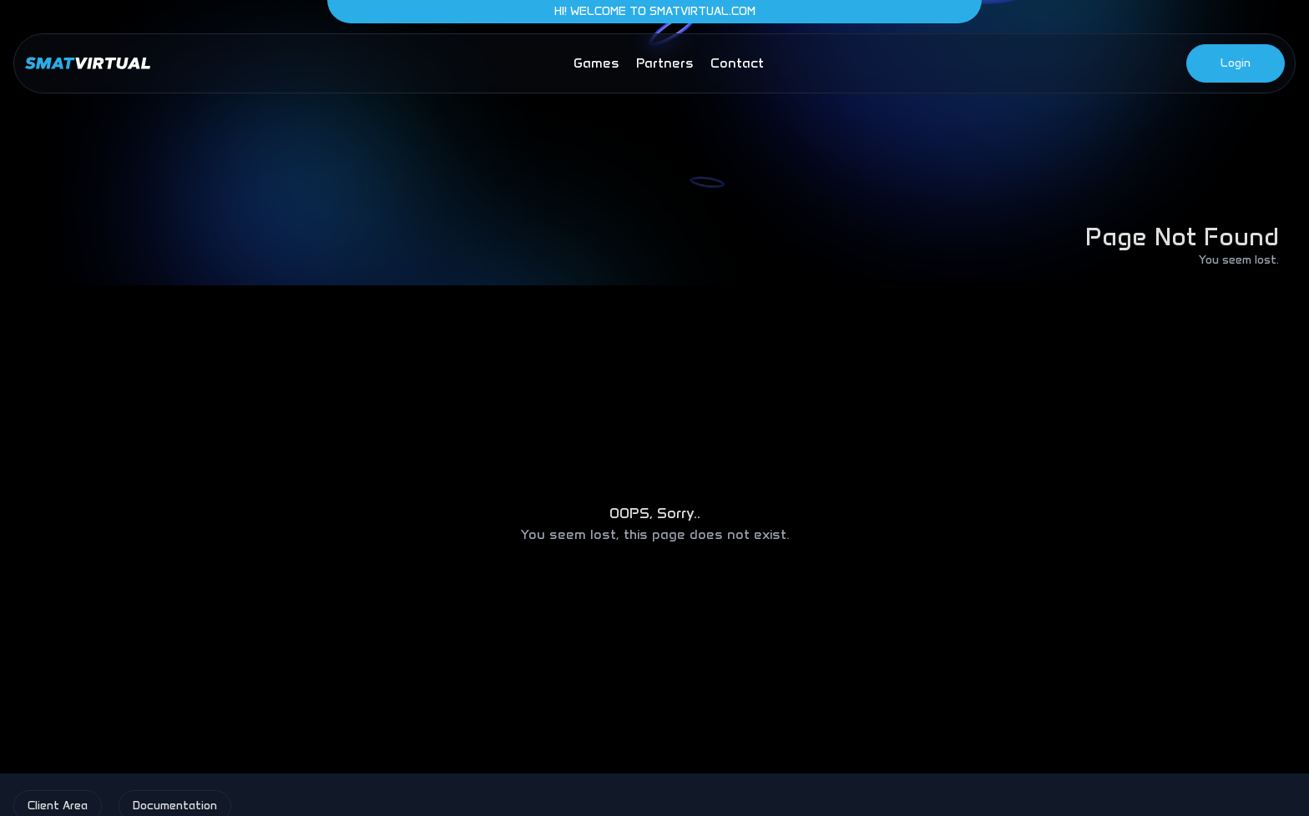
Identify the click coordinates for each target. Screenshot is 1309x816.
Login (1236, 63)
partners (665, 63)
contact (737, 63)
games (596, 63)
